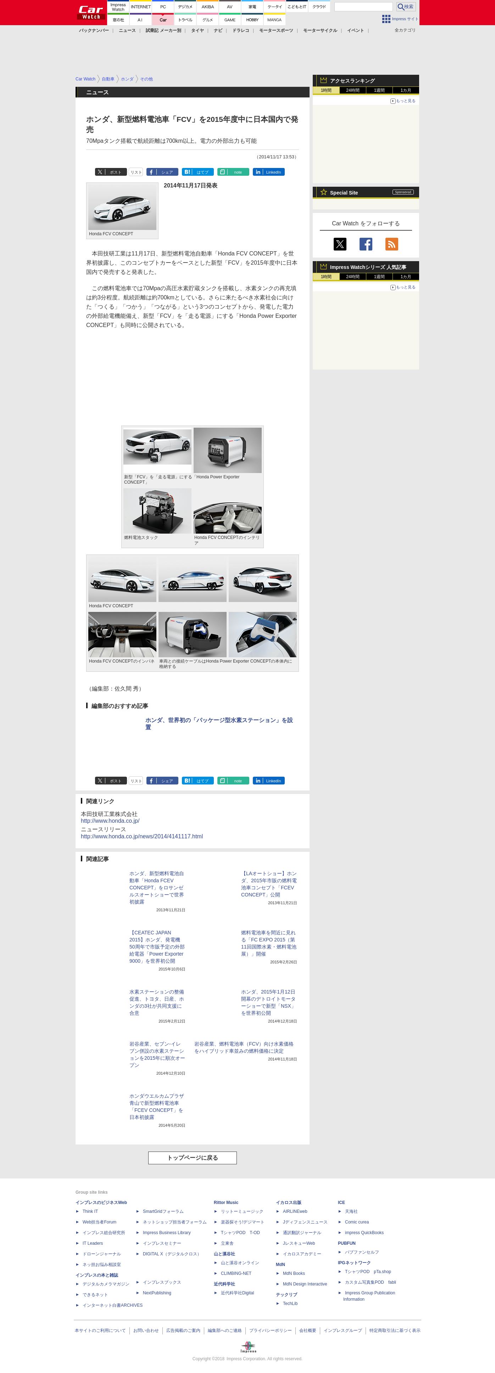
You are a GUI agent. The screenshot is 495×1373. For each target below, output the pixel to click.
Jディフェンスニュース (305, 1222)
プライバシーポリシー (270, 1330)
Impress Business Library (167, 1232)
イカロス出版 (288, 1202)
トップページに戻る (192, 1158)
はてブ (202, 172)
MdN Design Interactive (305, 1284)
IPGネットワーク (354, 1262)
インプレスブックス (162, 1282)
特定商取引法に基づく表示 (395, 1330)
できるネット (95, 1294)
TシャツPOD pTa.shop (368, 1271)
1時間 (326, 90)
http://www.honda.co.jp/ (110, 821)
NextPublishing (157, 1292)
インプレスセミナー (162, 1243)
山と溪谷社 (224, 1253)
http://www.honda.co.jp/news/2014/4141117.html (142, 836)
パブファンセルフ (362, 1252)
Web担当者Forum (99, 1222)
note (238, 172)
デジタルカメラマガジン (106, 1284)
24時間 (352, 90)
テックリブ (286, 1294)
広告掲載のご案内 (183, 1330)
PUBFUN (347, 1243)
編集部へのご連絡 (225, 1330)
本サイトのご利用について (100, 1330)
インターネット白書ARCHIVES (113, 1305)
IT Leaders (93, 1243)
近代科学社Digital (237, 1292)
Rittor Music (226, 1202)
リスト (136, 172)
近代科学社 (224, 1284)
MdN (280, 1264)
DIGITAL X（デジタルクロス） (172, 1253)
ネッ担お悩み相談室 (102, 1264)
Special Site (344, 193)
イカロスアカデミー (302, 1253)
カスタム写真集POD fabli (370, 1282)
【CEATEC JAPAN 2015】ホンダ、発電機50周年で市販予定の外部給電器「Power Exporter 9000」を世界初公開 (157, 947)
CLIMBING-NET (236, 1273)
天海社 (351, 1211)
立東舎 (227, 1243)
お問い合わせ (146, 1330)
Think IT (90, 1211)
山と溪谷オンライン (240, 1262)
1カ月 (406, 90)
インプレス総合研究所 (104, 1232)
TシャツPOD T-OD (240, 1232)
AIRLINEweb (295, 1211)
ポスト (116, 172)
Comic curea (357, 1222)
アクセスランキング (352, 81)
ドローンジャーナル (102, 1253)
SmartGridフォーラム (163, 1211)
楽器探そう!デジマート (243, 1222)
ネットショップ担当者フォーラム (175, 1222)
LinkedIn (273, 172)
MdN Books (294, 1273)
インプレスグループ (343, 1330)
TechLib (290, 1303)
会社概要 (307, 1330)
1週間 (379, 90)
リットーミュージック (242, 1211)
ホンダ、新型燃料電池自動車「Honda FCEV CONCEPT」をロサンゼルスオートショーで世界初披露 (156, 888)
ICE (341, 1202)
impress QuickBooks (364, 1232)
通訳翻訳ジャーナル (302, 1232)
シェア (167, 172)
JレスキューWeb (299, 1243)
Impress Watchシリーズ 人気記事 (368, 267)
